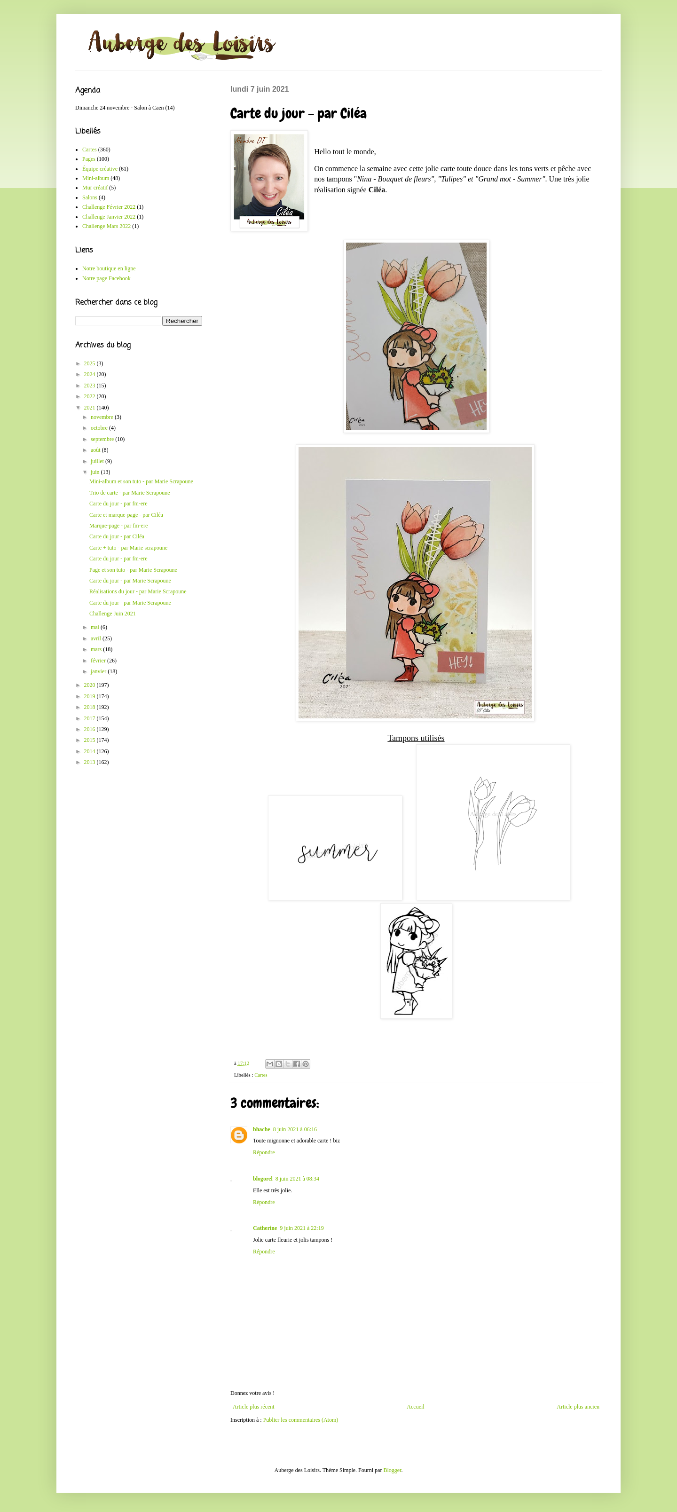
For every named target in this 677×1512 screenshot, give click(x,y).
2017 (90, 718)
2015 (90, 740)
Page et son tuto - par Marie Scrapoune (133, 570)
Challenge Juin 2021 (112, 613)
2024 (90, 374)
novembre (103, 417)
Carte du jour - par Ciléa (116, 536)
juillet (98, 461)
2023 (90, 385)
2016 (90, 729)
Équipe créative (100, 168)
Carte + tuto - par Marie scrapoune (128, 547)
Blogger (392, 1470)
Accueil (415, 1406)
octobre (100, 428)
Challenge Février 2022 (108, 207)
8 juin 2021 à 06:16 (295, 1129)
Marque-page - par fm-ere (118, 525)
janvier (99, 671)
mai (96, 627)
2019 (90, 696)
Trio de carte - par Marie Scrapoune (129, 492)
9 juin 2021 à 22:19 (301, 1228)
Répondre (264, 1152)
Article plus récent (254, 1406)
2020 (90, 685)
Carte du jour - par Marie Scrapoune (130, 580)
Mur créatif (95, 187)
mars (97, 649)
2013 (90, 762)
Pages (88, 159)
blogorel (263, 1178)
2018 (90, 707)
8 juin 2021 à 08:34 (297, 1178)
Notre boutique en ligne (109, 268)
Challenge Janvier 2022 (108, 216)
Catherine (265, 1228)
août (96, 450)
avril (96, 638)
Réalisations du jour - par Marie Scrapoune (138, 591)
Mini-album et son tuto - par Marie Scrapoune (141, 481)
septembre (103, 439)
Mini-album (95, 178)
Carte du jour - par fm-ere (118, 503)
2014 (90, 751)
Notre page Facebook (106, 278)
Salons (89, 197)
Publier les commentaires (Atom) (300, 1420)
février (99, 660)
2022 (90, 396)
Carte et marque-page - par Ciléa (126, 515)
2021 (90, 407)
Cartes (261, 1075)
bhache (261, 1129)
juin (96, 472)
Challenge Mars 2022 (106, 226)
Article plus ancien (578, 1406)
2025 (90, 363)
